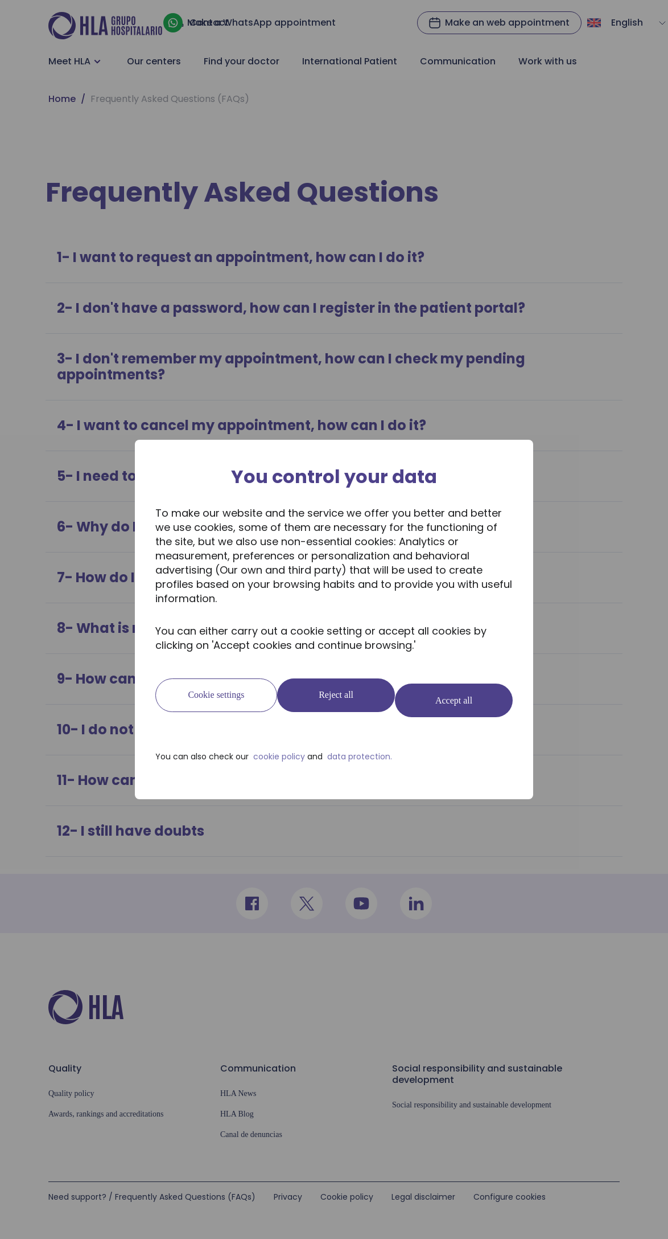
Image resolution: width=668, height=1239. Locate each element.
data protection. (359, 751)
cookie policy (279, 751)
